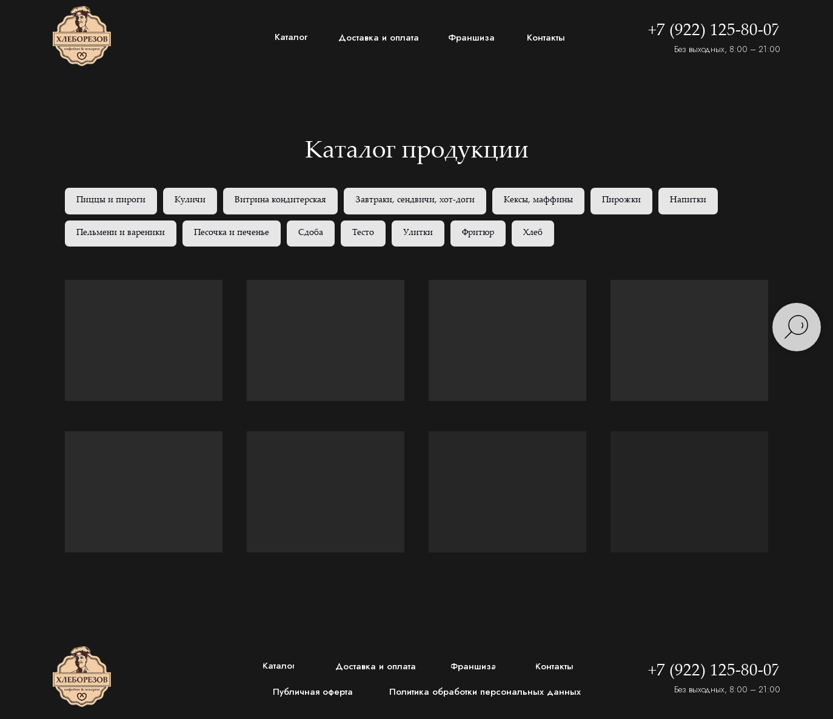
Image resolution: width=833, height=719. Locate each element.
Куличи (190, 200)
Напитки (688, 200)
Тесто (363, 233)
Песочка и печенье (231, 233)
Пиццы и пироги (111, 200)
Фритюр (478, 233)
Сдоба (310, 233)
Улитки (418, 233)
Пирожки (621, 200)
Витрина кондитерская (280, 200)
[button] (316, 692)
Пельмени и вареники (120, 233)
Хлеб (533, 233)
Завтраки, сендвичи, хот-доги (415, 200)
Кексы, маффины (538, 200)
